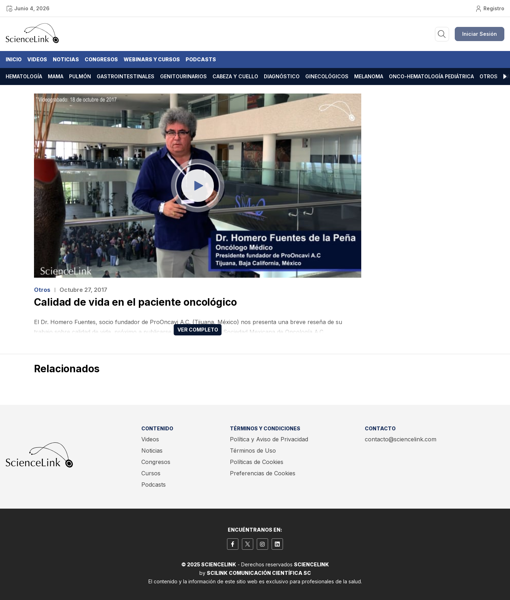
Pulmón (80, 76)
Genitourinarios (183, 76)
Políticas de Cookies (256, 461)
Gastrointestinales (125, 76)
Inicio (14, 59)
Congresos (101, 59)
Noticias (66, 59)
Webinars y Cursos (152, 59)
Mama (55, 76)
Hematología (24, 76)
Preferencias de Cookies (262, 473)
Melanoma (368, 76)
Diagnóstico (282, 76)
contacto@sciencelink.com (400, 439)
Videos (37, 59)
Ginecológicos (326, 76)
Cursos (150, 473)
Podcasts (201, 59)
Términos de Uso (253, 450)
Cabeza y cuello (235, 76)
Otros (489, 76)
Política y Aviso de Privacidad (269, 439)
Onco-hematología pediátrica (431, 76)
